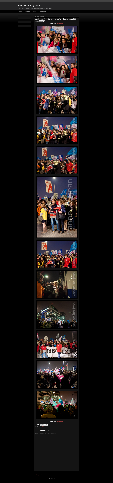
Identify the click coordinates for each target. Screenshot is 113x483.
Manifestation (42, 426)
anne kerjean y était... (30, 5)
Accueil (56, 474)
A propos (27, 11)
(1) (58, 23)
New (20, 11)
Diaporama (43, 11)
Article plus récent (39, 474)
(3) (62, 23)
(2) (60, 23)
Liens (34, 11)
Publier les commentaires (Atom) (60, 478)
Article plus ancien (73, 474)
